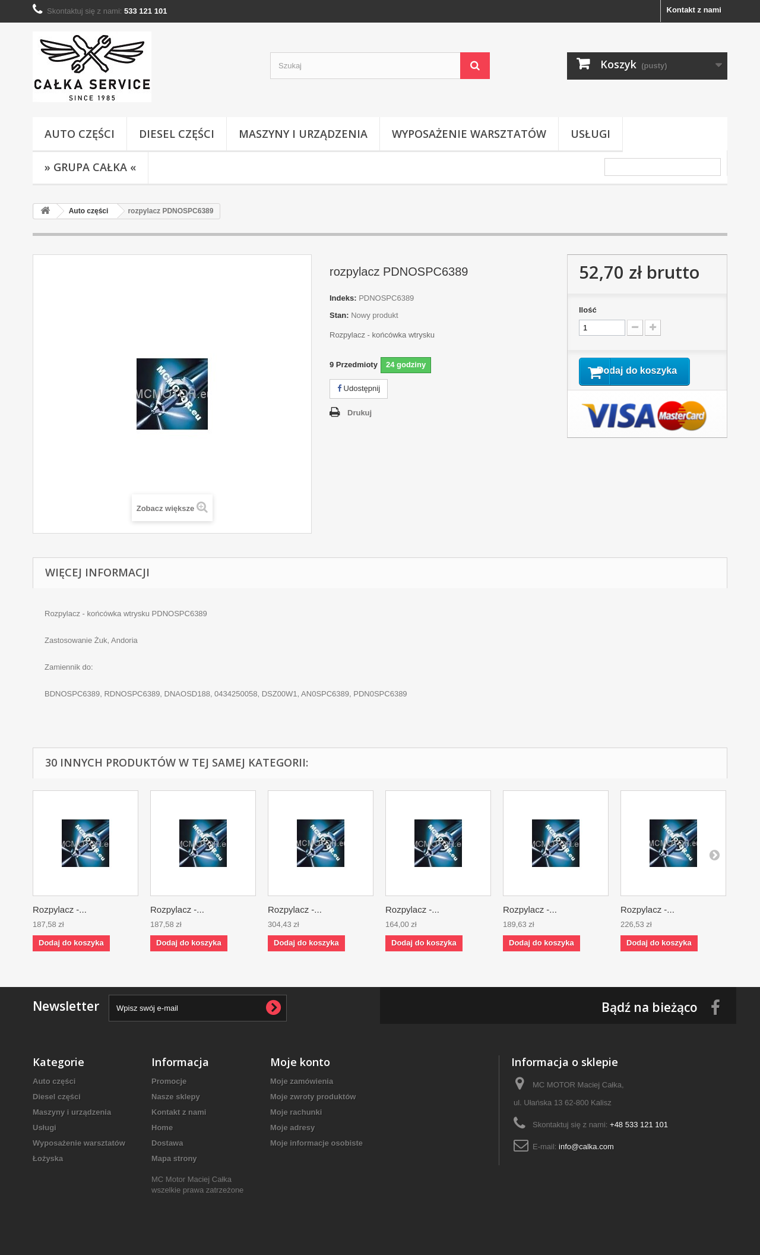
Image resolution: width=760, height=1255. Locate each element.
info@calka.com (586, 1146)
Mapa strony (174, 1158)
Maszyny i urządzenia (303, 134)
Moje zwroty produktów (313, 1096)
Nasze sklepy (175, 1096)
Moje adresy (292, 1127)
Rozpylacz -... (60, 909)
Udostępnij (358, 388)
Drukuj (359, 412)
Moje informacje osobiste (316, 1143)
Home (162, 1127)
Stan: (339, 315)
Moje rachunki (296, 1112)
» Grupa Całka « (90, 167)
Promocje (168, 1081)
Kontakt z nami (694, 9)
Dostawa (167, 1143)
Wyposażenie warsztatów (469, 134)
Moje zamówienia (301, 1081)
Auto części (80, 134)
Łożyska (48, 1158)
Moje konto (300, 1062)
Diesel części (176, 134)
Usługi (590, 134)
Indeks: (343, 298)
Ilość (588, 309)
